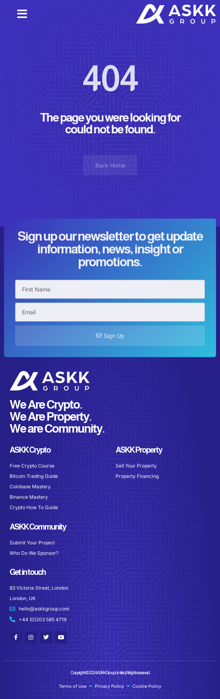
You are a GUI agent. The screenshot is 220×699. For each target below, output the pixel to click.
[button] (22, 14)
